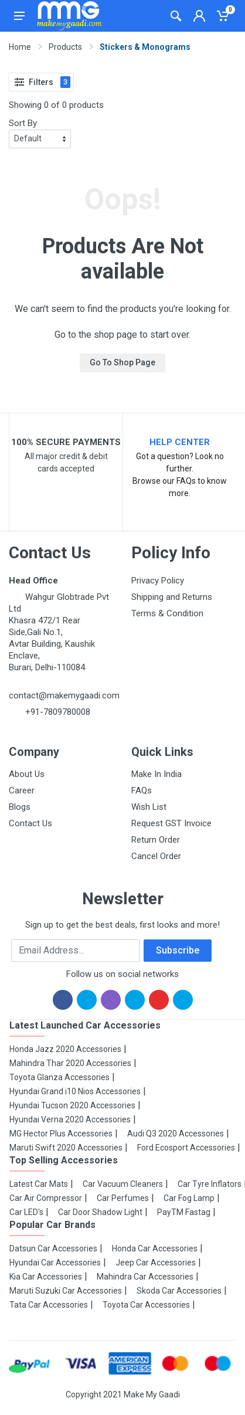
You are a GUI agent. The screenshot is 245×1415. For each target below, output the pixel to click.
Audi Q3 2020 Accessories (175, 1133)
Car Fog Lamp (189, 1198)
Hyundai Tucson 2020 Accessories (72, 1105)
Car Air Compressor (45, 1198)
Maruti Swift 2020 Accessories (65, 1147)
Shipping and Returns (171, 597)
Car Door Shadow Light (100, 1212)
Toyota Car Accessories (146, 1304)
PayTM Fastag (183, 1212)
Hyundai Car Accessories (55, 1262)
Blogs (19, 807)
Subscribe (177, 950)
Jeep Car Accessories (155, 1262)
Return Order (155, 839)
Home (20, 47)
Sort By (23, 123)
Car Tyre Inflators (209, 1184)
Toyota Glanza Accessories (59, 1077)
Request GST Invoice (171, 823)
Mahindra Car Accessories (145, 1276)
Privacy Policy (157, 580)
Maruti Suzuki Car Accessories (65, 1290)
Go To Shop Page (122, 362)
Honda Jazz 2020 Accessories (65, 1049)
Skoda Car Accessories (179, 1290)
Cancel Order (156, 856)
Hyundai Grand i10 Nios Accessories (75, 1091)
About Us (27, 774)
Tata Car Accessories (48, 1304)
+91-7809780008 (56, 712)
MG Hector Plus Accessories (61, 1133)
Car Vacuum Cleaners (123, 1184)
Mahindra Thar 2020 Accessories (70, 1063)
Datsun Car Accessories (53, 1248)
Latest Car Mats (38, 1184)
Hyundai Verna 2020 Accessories (70, 1119)
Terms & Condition (167, 613)
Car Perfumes (123, 1198)
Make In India (156, 774)
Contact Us (30, 823)
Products (65, 47)
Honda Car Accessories (155, 1248)
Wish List (148, 807)
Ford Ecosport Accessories (186, 1147)
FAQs (141, 790)
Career (22, 790)
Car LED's (26, 1212)
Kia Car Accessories (45, 1276)
